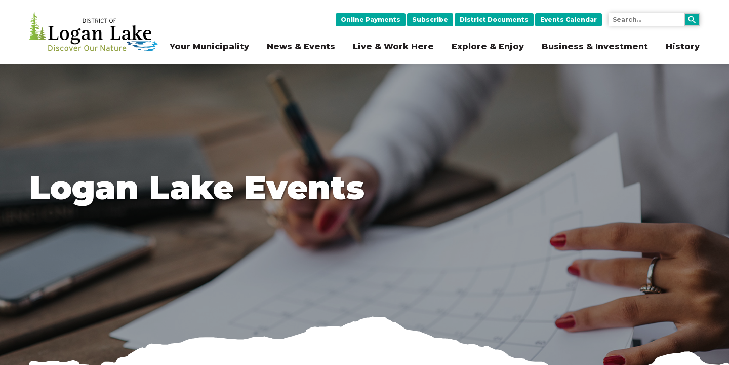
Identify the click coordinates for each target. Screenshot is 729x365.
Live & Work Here (393, 46)
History (683, 46)
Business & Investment (595, 46)
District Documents (494, 19)
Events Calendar (568, 19)
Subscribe (430, 19)
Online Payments (370, 19)
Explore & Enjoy (488, 46)
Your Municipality (209, 46)
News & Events (301, 46)
